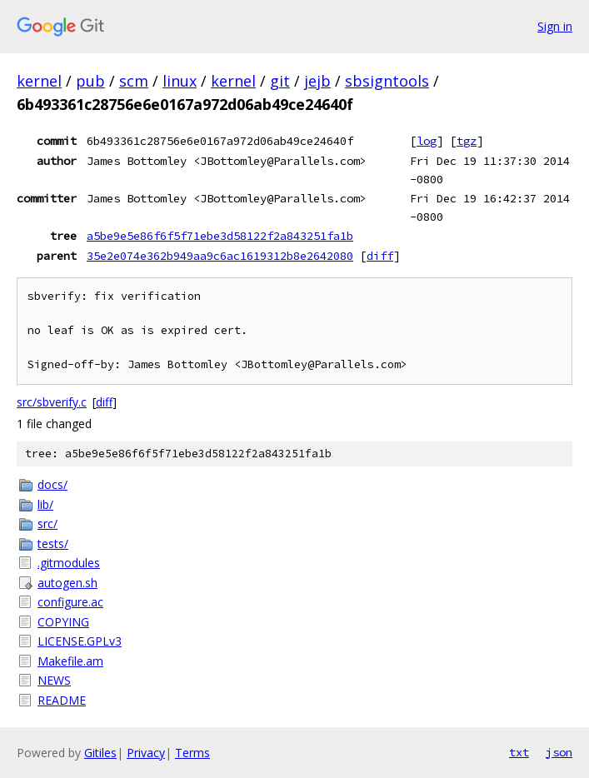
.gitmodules (68, 563)
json (559, 752)
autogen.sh (67, 583)
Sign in (554, 26)
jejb (317, 81)
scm (133, 81)
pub (90, 81)
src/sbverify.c (52, 402)
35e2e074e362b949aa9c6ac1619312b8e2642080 (220, 255)
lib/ (45, 504)
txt (519, 752)
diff (380, 255)
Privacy (146, 753)
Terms (192, 753)
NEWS (54, 680)
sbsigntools (387, 81)
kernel (39, 81)
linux (179, 81)
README (61, 700)
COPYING (63, 622)
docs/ (52, 484)
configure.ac (70, 602)
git (280, 81)
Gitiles (100, 753)
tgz (467, 140)
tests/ (52, 543)
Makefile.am (70, 661)
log (427, 140)
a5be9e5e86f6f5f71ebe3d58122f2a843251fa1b (220, 235)
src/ (47, 523)
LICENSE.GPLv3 (79, 641)
